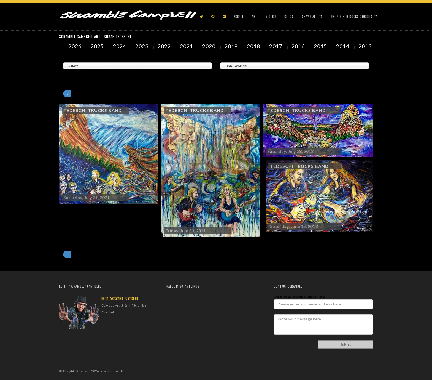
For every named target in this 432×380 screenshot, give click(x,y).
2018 (254, 46)
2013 (365, 46)
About (239, 16)
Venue (67, 58)
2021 (187, 46)
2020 (209, 46)
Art (254, 16)
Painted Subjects (231, 58)
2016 (298, 46)
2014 (343, 46)
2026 (75, 46)
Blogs (289, 16)
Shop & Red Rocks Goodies (354, 16)
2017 (276, 46)
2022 (165, 46)
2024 (120, 46)
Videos (271, 16)
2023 (142, 46)
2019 (232, 46)
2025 (98, 46)
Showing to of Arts (74, 72)
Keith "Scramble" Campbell (119, 298)
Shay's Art (312, 16)
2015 (321, 46)
